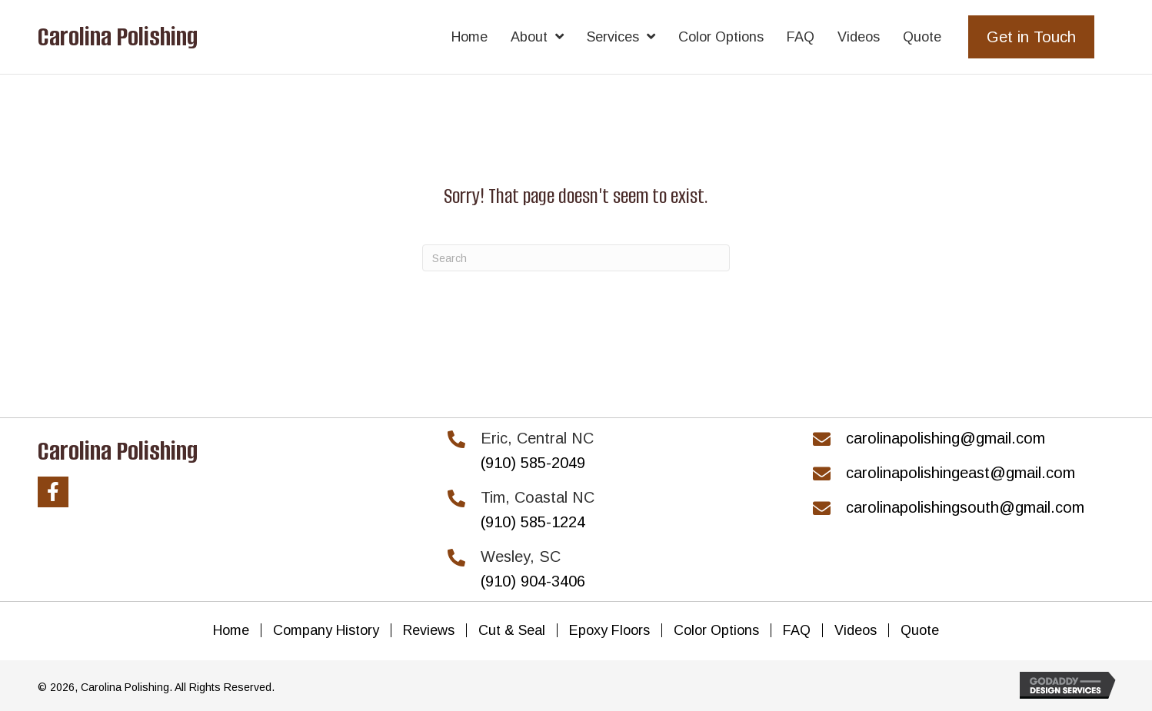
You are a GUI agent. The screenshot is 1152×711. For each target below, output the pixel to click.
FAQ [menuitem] (797, 630)
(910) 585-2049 (533, 462)
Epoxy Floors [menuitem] (609, 630)
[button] (53, 492)
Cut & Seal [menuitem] (511, 630)
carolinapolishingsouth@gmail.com (965, 507)
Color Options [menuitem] (716, 630)
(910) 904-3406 (533, 581)
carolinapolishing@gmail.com (945, 438)
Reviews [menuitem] (428, 630)
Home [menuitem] (231, 630)
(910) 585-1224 (533, 521)
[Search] (576, 257)
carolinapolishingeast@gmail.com (960, 472)
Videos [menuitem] (855, 630)
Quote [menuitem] (920, 630)
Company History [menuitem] (326, 630)
